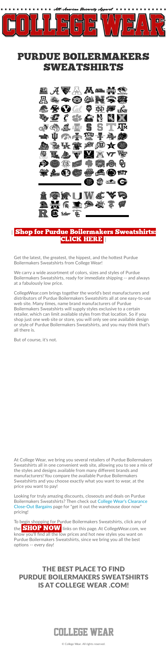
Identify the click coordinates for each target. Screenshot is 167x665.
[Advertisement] (83, 400)
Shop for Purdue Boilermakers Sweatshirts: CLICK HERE (85, 235)
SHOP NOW (41, 528)
